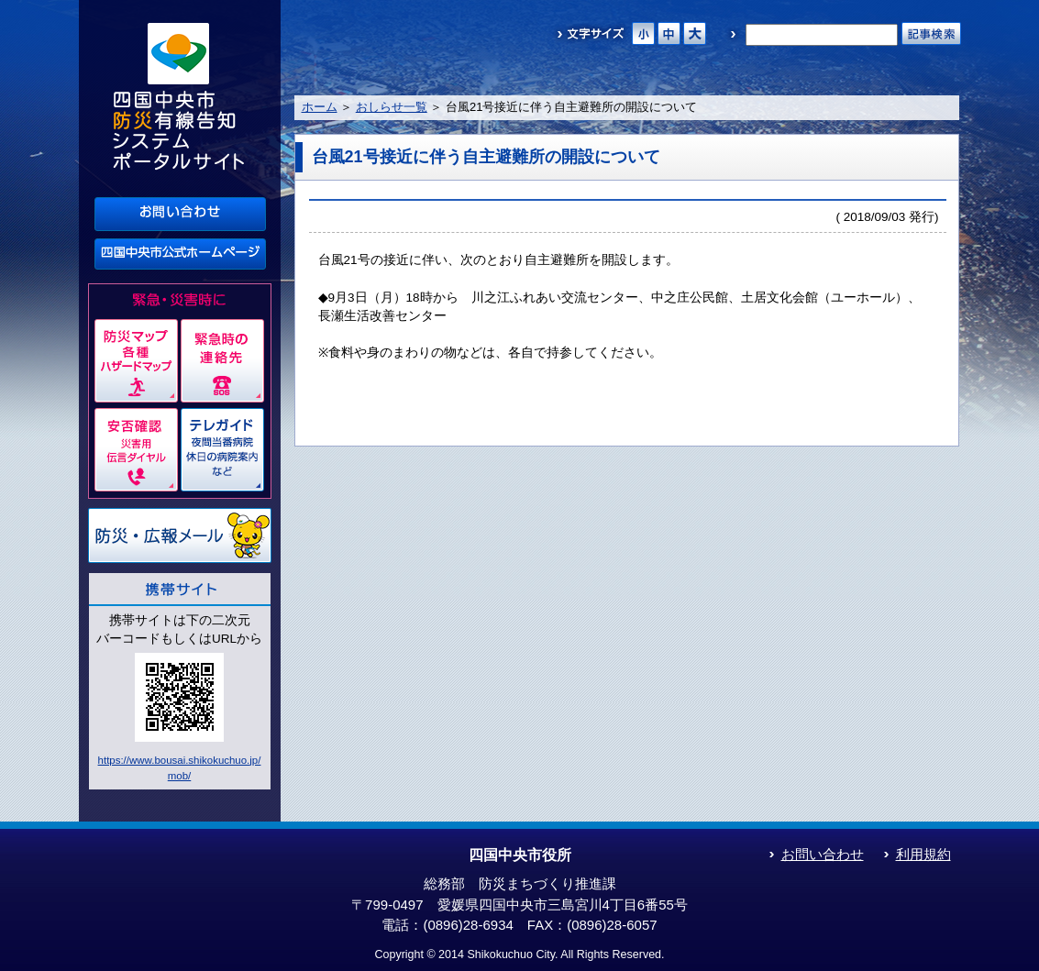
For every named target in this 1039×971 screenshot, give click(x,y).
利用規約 (923, 854)
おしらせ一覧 (391, 107)
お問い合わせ (822, 854)
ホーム (319, 107)
